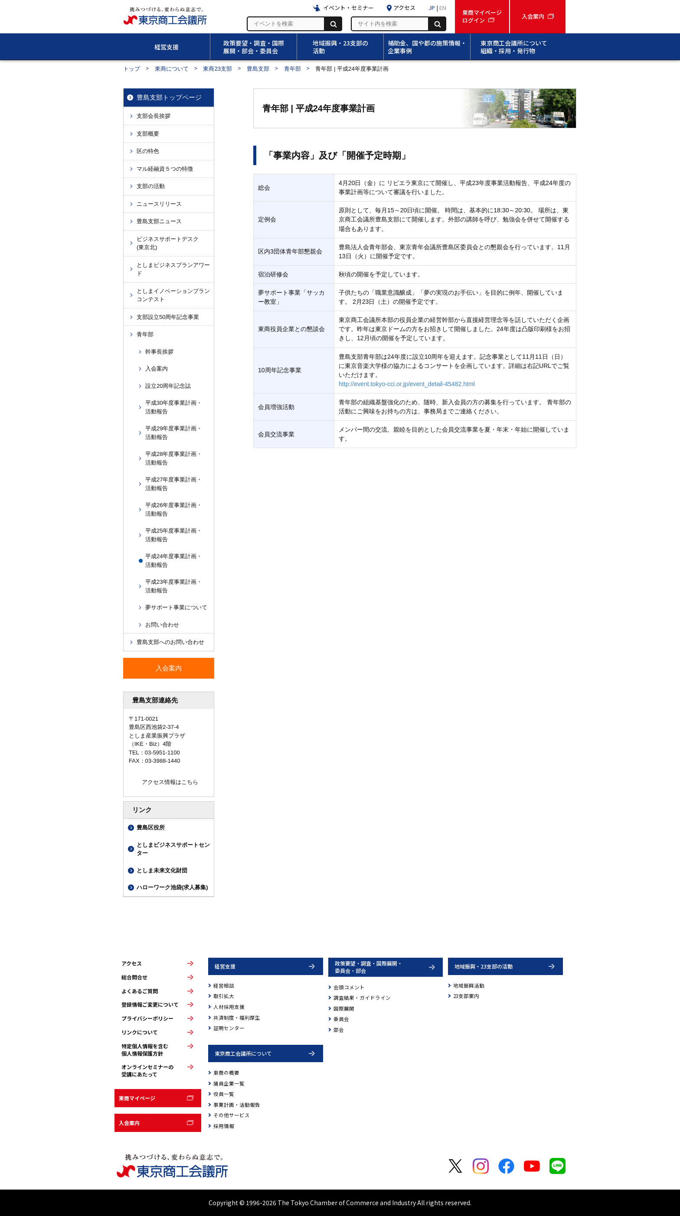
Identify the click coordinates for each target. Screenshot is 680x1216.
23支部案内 (466, 995)
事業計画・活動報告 (236, 1104)
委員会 (341, 1018)
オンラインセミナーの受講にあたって (147, 1070)
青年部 (292, 68)
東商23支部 (217, 68)
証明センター (229, 1027)
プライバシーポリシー (147, 1018)
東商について (172, 68)
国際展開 (343, 1008)
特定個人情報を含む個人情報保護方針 (144, 1050)
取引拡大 (223, 995)
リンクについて (139, 1032)
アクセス (131, 963)
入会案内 (129, 1122)
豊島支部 (258, 68)
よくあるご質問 (139, 991)
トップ (131, 68)
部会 (338, 1029)
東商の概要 (226, 1072)
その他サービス (231, 1115)
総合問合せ (134, 977)
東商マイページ (137, 1098)
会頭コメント (349, 987)
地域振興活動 (468, 985)
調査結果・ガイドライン (362, 997)
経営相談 (223, 985)
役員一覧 (223, 1093)
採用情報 (223, 1125)
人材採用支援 (229, 1006)
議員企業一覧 (229, 1083)
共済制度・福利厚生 (236, 1017)
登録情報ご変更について (150, 1004)
